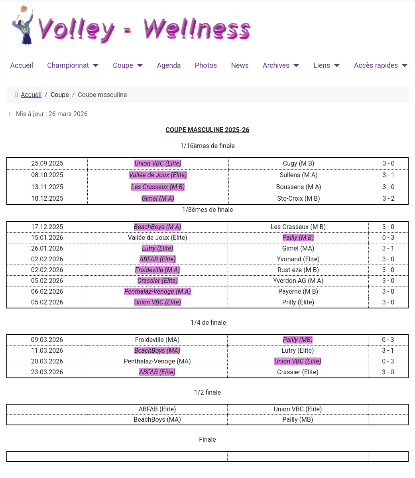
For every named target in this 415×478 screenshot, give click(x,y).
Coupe (123, 65)
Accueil (21, 65)
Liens (321, 65)
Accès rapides (376, 65)
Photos (206, 65)
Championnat (68, 65)
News (240, 65)
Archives (276, 65)
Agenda (169, 65)
